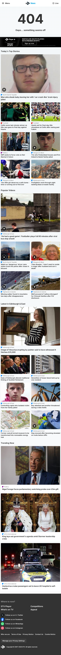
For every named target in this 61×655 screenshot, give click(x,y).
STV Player (6, 606)
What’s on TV (7, 609)
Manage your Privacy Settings (13, 641)
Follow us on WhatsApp (14, 624)
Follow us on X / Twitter (14, 615)
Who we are (5, 634)
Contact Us (39, 634)
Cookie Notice (50, 634)
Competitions (37, 606)
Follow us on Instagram (14, 628)
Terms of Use (16, 634)
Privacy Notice (28, 634)
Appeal (34, 609)
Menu (6, 3)
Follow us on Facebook (14, 619)
